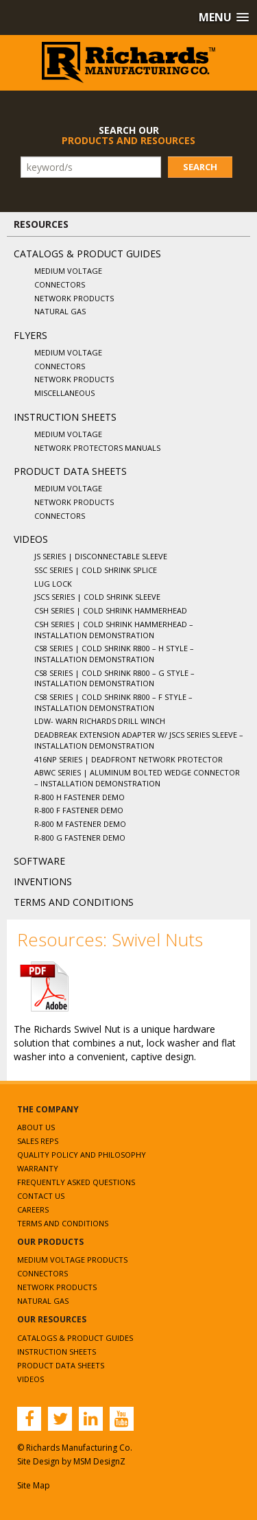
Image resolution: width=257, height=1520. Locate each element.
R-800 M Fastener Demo (80, 824)
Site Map (33, 1485)
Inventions (43, 881)
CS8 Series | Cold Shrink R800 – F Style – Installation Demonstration (113, 702)
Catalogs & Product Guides (87, 253)
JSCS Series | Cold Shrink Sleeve (97, 597)
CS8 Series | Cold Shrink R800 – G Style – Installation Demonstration (114, 678)
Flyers (30, 335)
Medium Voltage (68, 271)
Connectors (59, 284)
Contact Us (40, 1196)
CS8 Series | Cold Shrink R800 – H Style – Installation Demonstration (114, 653)
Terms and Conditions (74, 902)
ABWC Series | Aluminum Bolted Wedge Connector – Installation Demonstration (137, 777)
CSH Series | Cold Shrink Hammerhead (110, 610)
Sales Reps (37, 1141)
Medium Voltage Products (72, 1259)
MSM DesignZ (99, 1461)
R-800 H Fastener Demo (79, 797)
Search (200, 167)
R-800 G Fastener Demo (79, 837)
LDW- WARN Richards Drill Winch (99, 721)
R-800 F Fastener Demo (78, 810)
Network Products (74, 298)
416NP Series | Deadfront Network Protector (128, 759)
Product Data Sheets (70, 471)
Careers (33, 1209)
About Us (36, 1127)
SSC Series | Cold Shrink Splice (95, 570)
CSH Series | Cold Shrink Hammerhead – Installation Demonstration (113, 629)
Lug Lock (53, 583)
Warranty (37, 1168)
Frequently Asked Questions (76, 1182)
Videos (31, 539)
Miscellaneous (64, 393)
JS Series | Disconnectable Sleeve (100, 556)
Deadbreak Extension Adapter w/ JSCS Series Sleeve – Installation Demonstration (138, 740)
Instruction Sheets (65, 416)
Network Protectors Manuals (97, 448)
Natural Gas (60, 311)
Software (39, 860)
